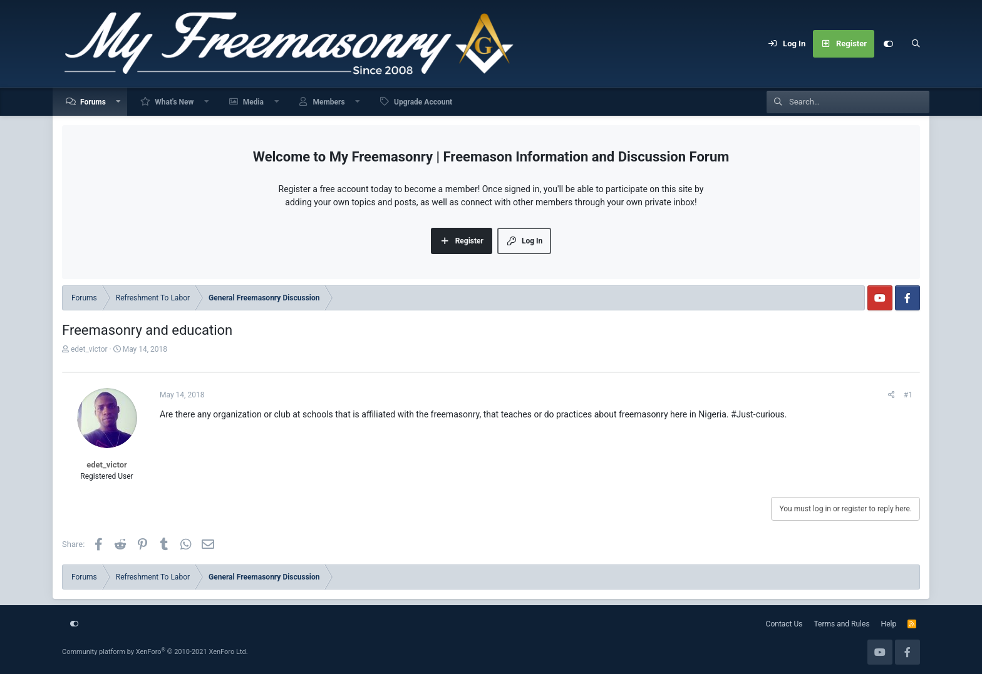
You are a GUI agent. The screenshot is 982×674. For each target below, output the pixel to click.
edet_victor (89, 349)
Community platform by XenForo (155, 652)
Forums (93, 102)
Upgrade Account (423, 102)
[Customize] (888, 44)
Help (889, 624)
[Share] (891, 394)
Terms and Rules (842, 624)
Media (253, 102)
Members (328, 102)
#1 (908, 395)
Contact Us (784, 624)
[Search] (915, 44)
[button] (119, 102)
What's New (174, 102)
